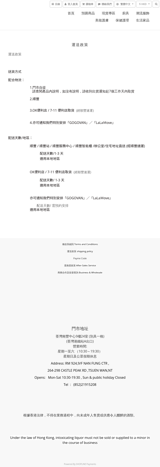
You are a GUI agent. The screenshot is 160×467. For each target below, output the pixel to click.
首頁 (71, 13)
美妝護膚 (102, 20)
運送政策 (71, 251)
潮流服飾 (142, 13)
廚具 (125, 13)
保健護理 (122, 20)
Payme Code (80, 258)
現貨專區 (108, 13)
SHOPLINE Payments (86, 464)
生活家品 (142, 20)
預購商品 (88, 13)
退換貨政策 (70, 265)
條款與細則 (68, 244)
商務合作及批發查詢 (68, 272)
